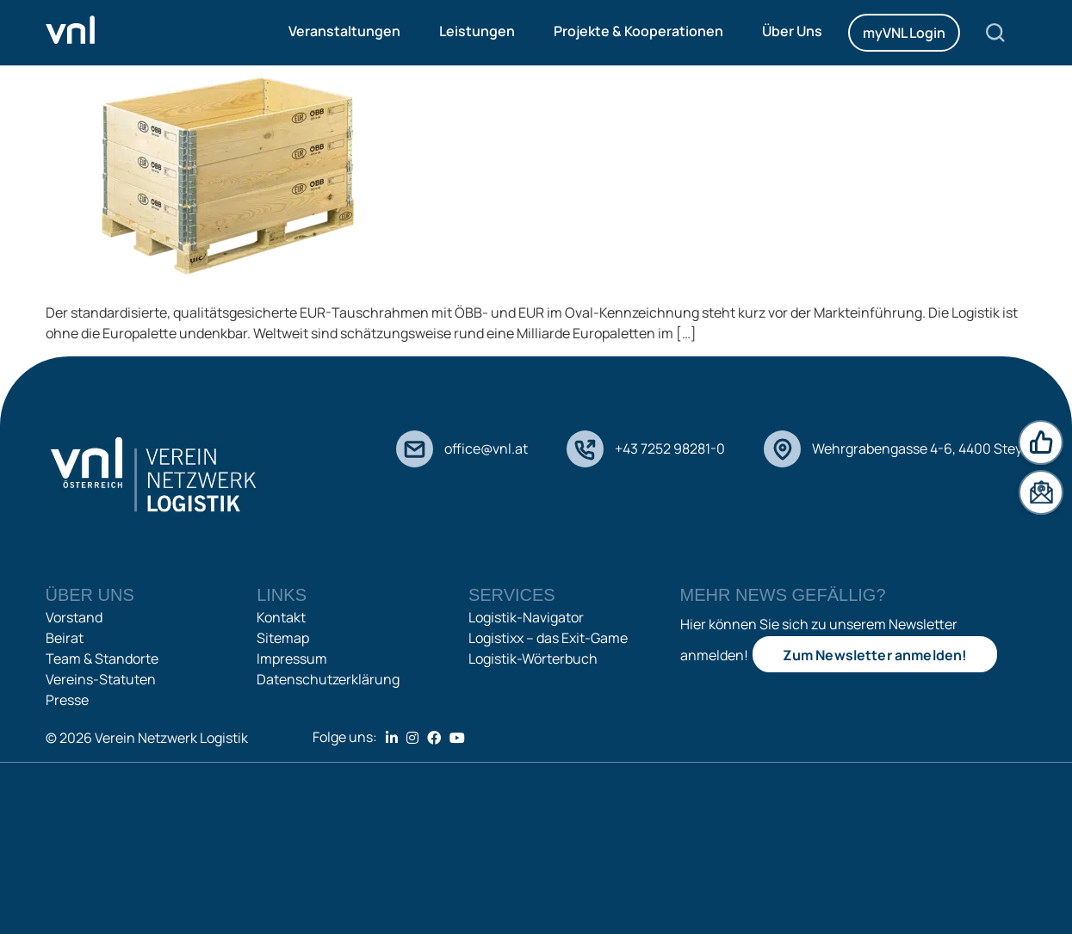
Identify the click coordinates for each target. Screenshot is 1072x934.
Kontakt (281, 617)
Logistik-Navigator (526, 617)
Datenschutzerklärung (328, 679)
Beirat (65, 637)
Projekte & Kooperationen (638, 31)
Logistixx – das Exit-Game (548, 637)
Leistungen (477, 31)
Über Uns (792, 31)
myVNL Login (904, 32)
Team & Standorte (102, 658)
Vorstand (74, 617)
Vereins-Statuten (101, 679)
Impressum (292, 658)
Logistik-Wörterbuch (533, 658)
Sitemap (283, 637)
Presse (67, 699)
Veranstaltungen (344, 31)
